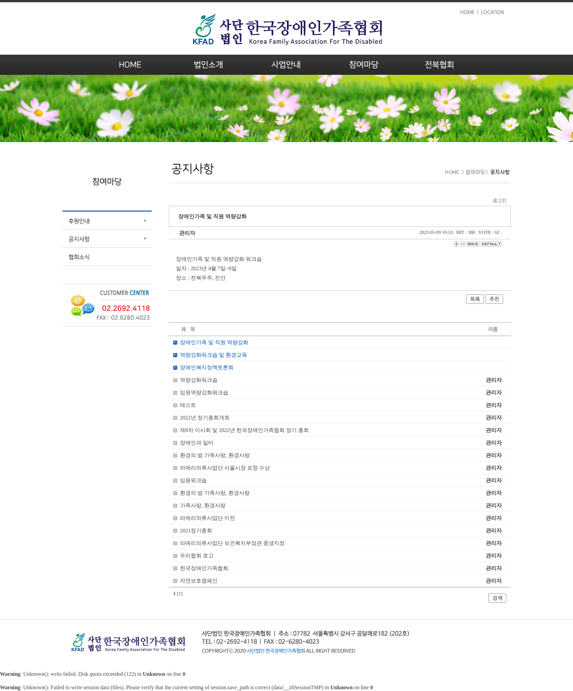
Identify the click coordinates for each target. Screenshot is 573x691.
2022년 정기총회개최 (205, 418)
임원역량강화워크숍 (204, 392)
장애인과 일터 (197, 443)
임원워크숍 (193, 480)
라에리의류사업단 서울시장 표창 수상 (225, 468)
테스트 (188, 405)
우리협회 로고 (197, 556)
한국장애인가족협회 (204, 568)
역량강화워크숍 (199, 380)
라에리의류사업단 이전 (207, 518)
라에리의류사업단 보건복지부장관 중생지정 (232, 543)
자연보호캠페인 (199, 581)
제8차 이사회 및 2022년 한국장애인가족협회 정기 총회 (244, 430)
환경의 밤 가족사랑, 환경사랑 (215, 455)
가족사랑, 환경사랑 (203, 505)
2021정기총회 (196, 530)
